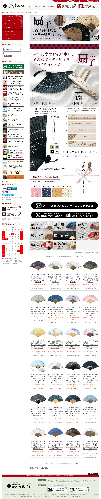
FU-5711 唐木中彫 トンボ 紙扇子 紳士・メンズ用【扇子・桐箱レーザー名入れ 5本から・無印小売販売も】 (55, 278)
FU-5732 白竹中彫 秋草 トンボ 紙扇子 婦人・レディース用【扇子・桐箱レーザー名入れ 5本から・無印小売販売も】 (38, 345)
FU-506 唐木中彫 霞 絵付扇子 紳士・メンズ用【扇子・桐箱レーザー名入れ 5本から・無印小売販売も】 (72, 445)
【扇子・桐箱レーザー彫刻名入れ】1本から (27, 13)
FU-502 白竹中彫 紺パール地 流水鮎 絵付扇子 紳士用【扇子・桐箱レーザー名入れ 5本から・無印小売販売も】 (72, 411)
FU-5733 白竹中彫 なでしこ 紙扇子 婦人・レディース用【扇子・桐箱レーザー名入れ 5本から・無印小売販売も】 (55, 345)
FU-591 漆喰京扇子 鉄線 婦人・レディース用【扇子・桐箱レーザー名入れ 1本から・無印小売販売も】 (38, 378)
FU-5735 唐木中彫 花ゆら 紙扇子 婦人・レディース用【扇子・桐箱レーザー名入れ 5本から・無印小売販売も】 (55, 378)
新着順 (97, 253)
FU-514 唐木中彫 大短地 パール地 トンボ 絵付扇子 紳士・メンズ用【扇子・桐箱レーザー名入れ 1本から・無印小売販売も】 (90, 446)
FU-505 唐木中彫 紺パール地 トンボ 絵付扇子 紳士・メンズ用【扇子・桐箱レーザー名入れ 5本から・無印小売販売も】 (55, 445)
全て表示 (5, 181)
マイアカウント (56, 480)
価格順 (92, 253)
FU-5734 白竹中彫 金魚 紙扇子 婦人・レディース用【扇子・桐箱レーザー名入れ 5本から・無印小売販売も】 (72, 345)
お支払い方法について (87, 480)
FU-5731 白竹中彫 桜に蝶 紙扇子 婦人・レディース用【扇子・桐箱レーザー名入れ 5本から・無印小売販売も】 (90, 311)
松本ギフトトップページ (9, 13)
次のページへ (79, 256)
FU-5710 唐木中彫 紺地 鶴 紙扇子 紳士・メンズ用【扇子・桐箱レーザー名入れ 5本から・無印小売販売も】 (38, 278)
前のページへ (49, 256)
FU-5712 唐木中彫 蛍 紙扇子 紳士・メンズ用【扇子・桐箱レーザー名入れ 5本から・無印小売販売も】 (72, 278)
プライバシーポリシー (75, 480)
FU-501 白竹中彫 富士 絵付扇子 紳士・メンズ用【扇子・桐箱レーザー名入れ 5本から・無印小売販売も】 (55, 411)
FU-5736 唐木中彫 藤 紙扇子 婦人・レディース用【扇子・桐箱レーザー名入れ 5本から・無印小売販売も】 (90, 345)
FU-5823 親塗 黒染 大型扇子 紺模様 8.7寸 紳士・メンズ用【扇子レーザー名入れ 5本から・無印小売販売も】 (90, 378)
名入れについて (84, 482)
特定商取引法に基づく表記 (65, 482)
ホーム (49, 480)
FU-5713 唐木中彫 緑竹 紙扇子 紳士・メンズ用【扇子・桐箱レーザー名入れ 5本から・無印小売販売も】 (90, 278)
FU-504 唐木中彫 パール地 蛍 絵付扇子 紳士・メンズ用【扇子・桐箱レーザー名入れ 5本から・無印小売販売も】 (38, 445)
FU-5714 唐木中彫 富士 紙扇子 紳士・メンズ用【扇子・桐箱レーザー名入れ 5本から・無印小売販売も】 (72, 311)
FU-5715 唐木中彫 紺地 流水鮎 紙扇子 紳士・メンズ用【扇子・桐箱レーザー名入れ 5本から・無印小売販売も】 (55, 311)
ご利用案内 (76, 482)
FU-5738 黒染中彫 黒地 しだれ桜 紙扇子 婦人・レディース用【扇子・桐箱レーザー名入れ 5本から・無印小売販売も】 (72, 378)
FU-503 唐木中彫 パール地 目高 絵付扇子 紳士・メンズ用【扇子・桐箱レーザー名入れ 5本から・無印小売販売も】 (90, 411)
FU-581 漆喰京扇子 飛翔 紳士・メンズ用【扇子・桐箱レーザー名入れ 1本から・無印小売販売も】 (38, 310)
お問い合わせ (65, 480)
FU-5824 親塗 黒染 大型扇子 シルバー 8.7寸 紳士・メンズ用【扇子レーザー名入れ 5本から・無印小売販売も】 (38, 411)
